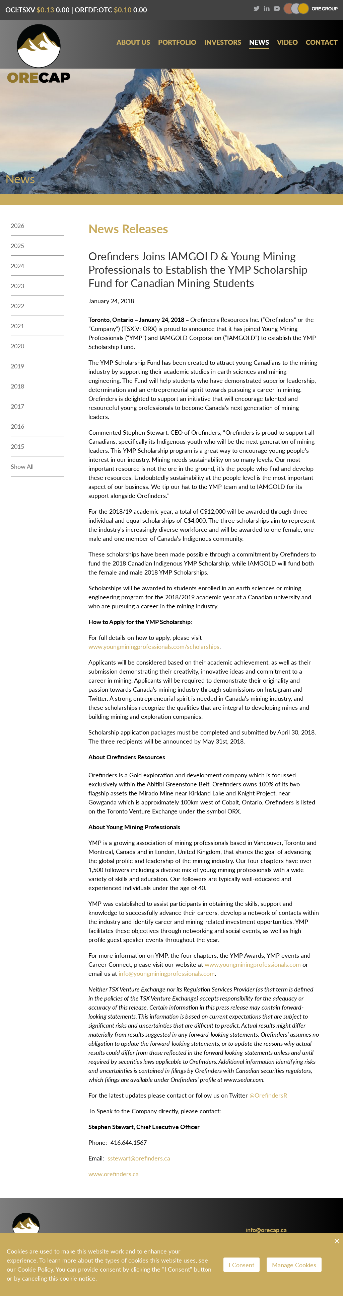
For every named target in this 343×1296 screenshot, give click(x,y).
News (259, 42)
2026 (17, 225)
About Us (133, 42)
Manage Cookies (294, 1265)
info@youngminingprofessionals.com (167, 973)
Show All (22, 466)
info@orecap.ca (266, 1229)
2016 (17, 426)
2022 (17, 305)
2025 (17, 245)
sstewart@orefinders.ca (139, 1158)
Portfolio (177, 42)
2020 (17, 346)
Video (287, 42)
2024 (17, 265)
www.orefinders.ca (113, 1174)
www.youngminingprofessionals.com (253, 964)
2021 (17, 326)
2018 (17, 386)
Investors (222, 42)
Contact (322, 42)
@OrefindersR (268, 1095)
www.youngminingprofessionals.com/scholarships (153, 646)
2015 (17, 446)
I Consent (241, 1265)
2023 (17, 285)
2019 (17, 366)
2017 (17, 406)
